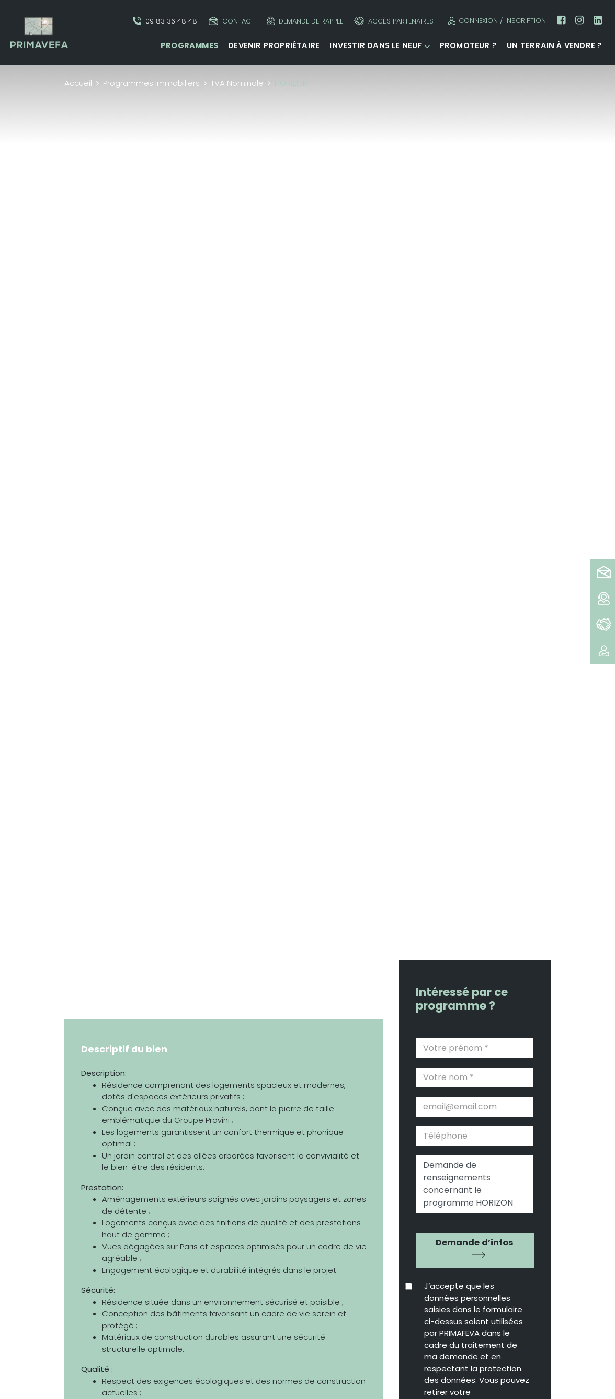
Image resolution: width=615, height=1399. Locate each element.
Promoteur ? (468, 45)
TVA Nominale (237, 82)
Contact (232, 21)
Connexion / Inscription (495, 20)
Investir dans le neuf (375, 45)
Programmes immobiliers (151, 82)
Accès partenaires (394, 21)
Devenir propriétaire (274, 45)
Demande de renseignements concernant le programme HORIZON (475, 1184)
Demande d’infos (475, 1242)
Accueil (78, 82)
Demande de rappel (305, 21)
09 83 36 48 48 (165, 21)
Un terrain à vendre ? (554, 45)
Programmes (189, 45)
